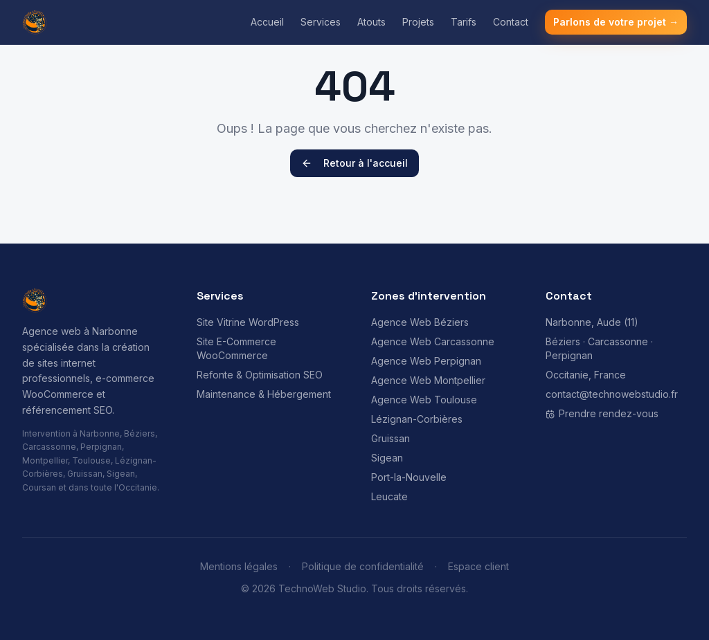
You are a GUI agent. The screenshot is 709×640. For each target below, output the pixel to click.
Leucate (389, 496)
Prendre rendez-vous (602, 413)
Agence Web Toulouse (424, 399)
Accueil (267, 22)
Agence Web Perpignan (426, 361)
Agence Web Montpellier (428, 380)
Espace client (478, 566)
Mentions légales (239, 566)
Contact (510, 22)
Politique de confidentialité (363, 566)
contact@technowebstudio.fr (612, 394)
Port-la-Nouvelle (409, 477)
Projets (418, 22)
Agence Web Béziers (420, 322)
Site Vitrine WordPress (248, 322)
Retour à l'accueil (354, 163)
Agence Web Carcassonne (432, 341)
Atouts (371, 22)
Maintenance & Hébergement (264, 394)
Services (320, 22)
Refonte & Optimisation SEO (260, 375)
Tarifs (463, 22)
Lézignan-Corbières (417, 419)
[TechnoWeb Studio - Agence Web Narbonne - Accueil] (34, 22)
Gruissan (390, 438)
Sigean (387, 458)
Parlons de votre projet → (616, 22)
